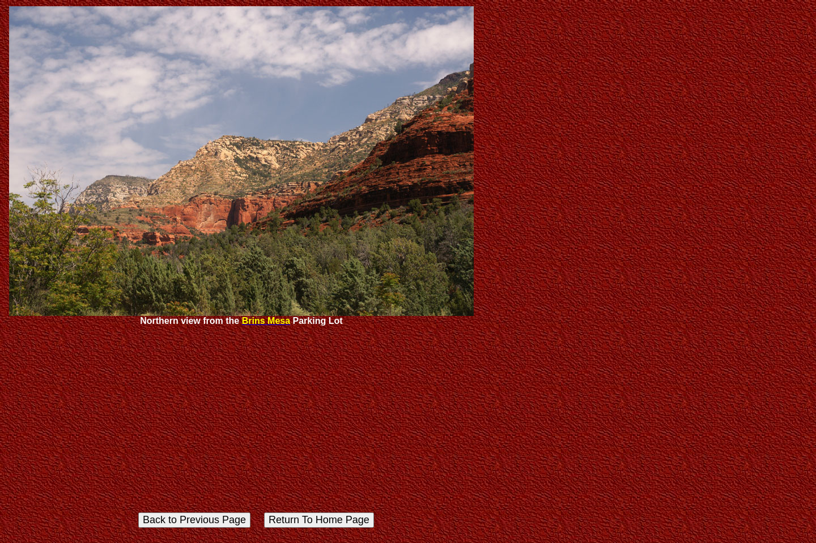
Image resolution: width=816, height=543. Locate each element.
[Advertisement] (241, 415)
